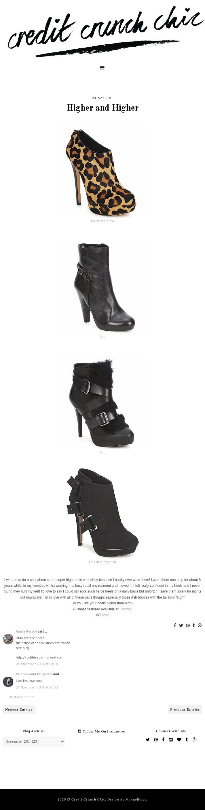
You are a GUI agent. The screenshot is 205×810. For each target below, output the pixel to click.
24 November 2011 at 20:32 (37, 687)
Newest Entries (19, 709)
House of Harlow (102, 221)
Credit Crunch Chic (88, 799)
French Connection (102, 562)
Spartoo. (125, 609)
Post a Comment (22, 697)
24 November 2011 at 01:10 (37, 664)
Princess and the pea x (34, 674)
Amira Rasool (26, 631)
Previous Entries (185, 709)
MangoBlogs (136, 799)
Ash (102, 336)
